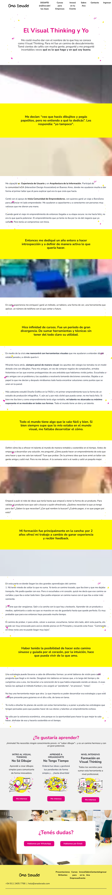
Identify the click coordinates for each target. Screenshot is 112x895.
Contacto (95, 2)
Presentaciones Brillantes (63, 873)
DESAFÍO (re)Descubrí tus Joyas (44, 5)
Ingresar (107, 2)
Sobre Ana (83, 4)
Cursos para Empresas (59, 5)
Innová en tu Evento (72, 5)
